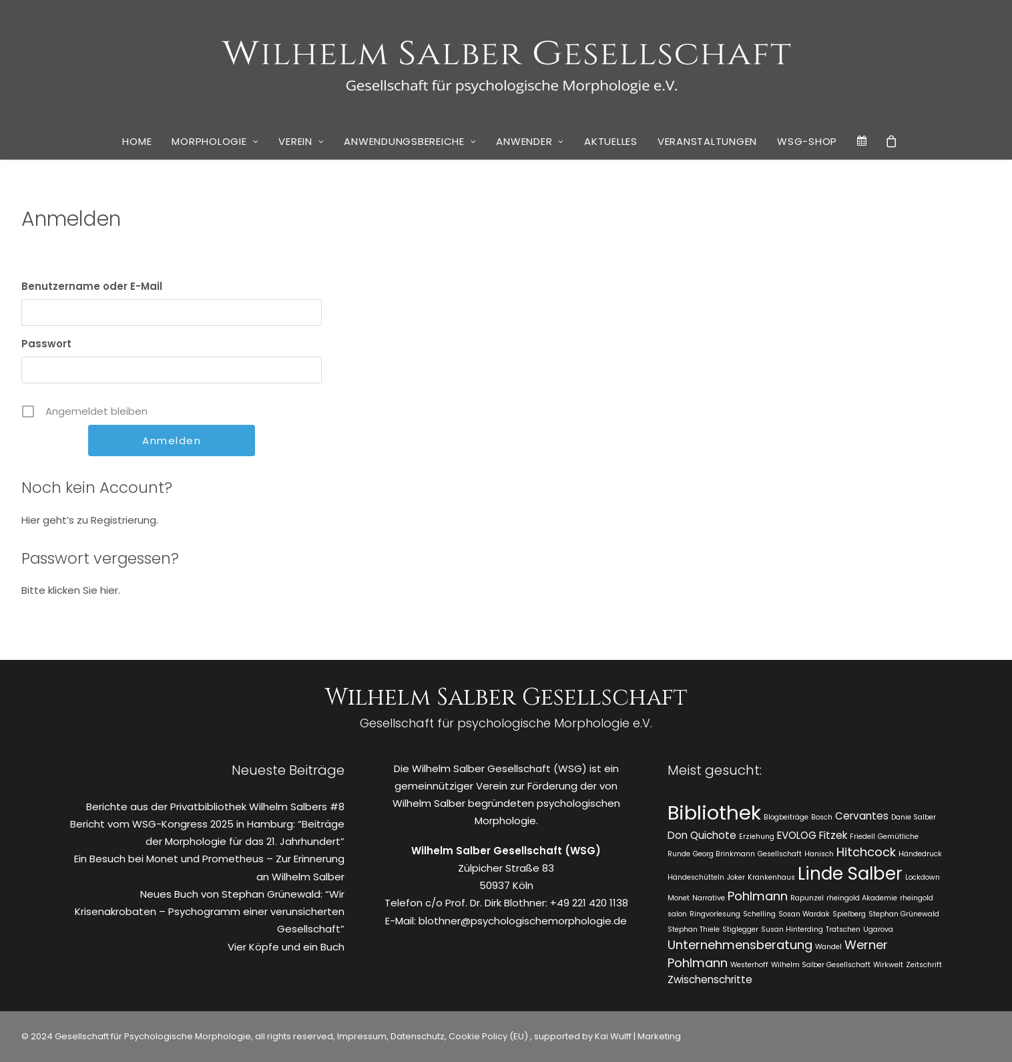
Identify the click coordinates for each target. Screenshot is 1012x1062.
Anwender (530, 141)
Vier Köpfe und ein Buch (286, 947)
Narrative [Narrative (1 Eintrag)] (708, 898)
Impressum (361, 1036)
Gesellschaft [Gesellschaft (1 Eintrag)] (780, 854)
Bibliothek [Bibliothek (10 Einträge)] (714, 812)
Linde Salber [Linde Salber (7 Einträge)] (850, 874)
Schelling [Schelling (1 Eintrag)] (759, 914)
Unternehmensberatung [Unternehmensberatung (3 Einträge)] (740, 944)
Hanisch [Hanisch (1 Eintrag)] (819, 854)
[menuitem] (136, 142)
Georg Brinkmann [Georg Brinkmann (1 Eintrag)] (724, 854)
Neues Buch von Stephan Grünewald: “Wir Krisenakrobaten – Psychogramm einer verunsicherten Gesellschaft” (209, 911)
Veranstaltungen (707, 141)
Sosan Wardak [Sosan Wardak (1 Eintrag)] (804, 914)
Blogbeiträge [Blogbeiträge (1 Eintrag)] (786, 817)
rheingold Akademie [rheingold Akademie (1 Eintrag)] (861, 898)
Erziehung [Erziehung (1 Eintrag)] (756, 837)
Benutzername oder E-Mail (91, 286)
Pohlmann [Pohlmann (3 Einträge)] (758, 896)
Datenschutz (418, 1036)
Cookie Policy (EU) (489, 1036)
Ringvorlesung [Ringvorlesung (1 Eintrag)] (715, 914)
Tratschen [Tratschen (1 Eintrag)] (843, 929)
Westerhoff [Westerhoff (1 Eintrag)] (749, 965)
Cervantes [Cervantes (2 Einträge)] (862, 816)
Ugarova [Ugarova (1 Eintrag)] (878, 929)
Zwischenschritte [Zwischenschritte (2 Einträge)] (710, 979)
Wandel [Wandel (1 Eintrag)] (828, 947)
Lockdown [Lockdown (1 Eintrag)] (922, 877)
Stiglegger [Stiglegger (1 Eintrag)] (740, 929)
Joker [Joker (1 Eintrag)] (736, 877)
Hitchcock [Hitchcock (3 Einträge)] (866, 852)
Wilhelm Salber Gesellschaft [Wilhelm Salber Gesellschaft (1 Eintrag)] (820, 965)
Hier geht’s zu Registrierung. (89, 520)
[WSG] (506, 61)
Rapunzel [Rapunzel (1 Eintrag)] (807, 898)
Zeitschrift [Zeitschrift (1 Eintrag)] (924, 965)
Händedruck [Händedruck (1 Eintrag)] (920, 854)
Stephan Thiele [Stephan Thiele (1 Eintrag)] (694, 929)
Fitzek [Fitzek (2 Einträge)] (833, 835)
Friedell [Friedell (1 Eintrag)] (862, 837)
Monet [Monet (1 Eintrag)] (679, 898)
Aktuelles (611, 141)
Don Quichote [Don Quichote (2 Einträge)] (702, 835)
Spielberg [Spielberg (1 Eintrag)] (849, 914)
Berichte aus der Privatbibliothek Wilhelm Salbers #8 (215, 807)
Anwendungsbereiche (410, 141)
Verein (301, 141)
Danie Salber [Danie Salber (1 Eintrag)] (913, 817)
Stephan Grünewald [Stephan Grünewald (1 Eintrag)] (903, 914)
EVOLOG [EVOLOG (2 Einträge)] (796, 835)
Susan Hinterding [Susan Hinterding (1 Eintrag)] (792, 929)
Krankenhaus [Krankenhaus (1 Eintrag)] (771, 877)
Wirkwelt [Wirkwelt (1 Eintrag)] (888, 965)
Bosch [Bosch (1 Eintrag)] (821, 817)
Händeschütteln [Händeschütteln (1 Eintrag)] (696, 877)
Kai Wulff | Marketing (638, 1036)
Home (137, 141)
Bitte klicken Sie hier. (70, 590)
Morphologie (215, 141)
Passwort (46, 344)
